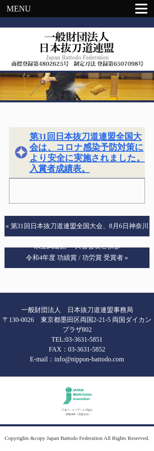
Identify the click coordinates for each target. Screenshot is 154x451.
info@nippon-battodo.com (89, 359)
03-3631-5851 (84, 339)
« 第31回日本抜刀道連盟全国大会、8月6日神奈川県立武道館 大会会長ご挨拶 (77, 229)
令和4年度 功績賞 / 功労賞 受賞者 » (77, 257)
